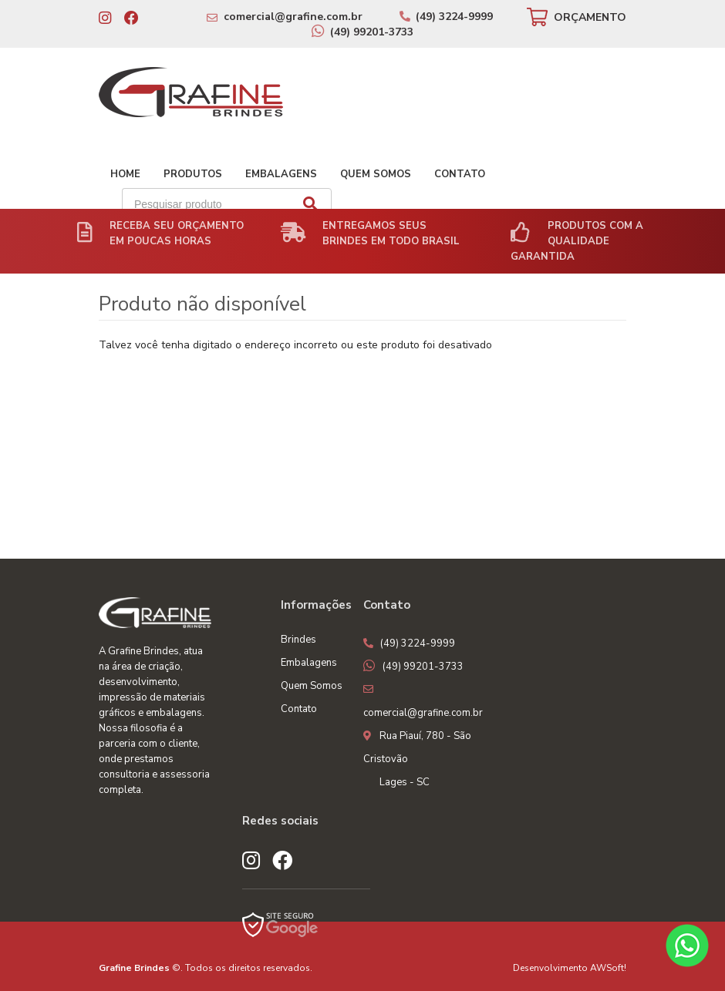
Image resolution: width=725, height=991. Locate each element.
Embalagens (281, 174)
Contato (459, 174)
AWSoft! (608, 968)
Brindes (298, 640)
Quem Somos (375, 174)
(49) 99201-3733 (371, 32)
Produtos (193, 174)
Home (125, 174)
